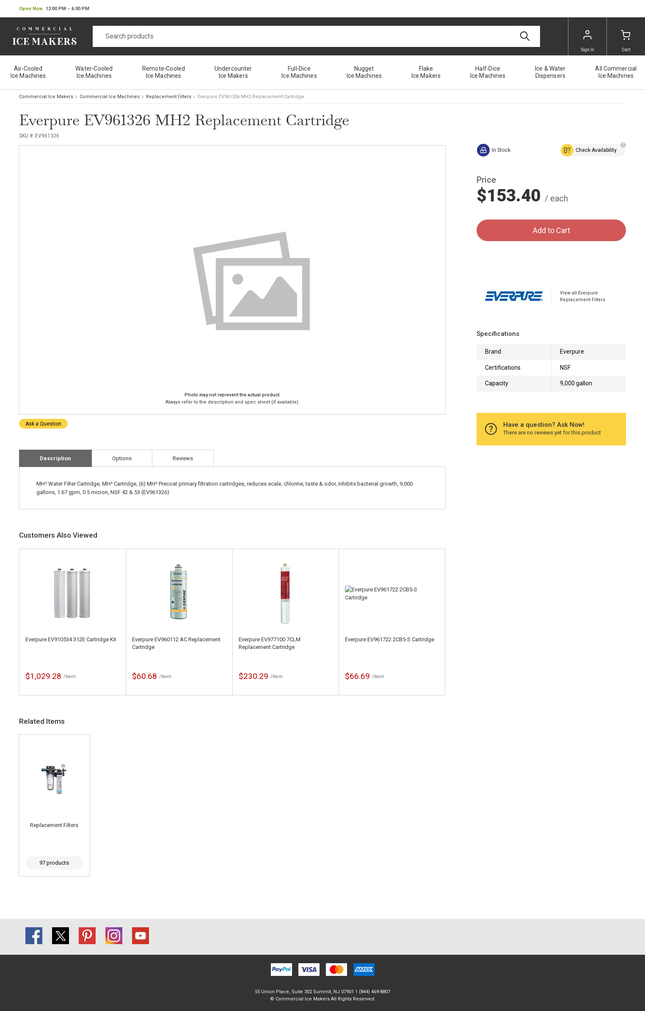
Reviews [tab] (183, 458)
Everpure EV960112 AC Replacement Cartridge (176, 643)
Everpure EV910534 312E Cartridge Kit (70, 639)
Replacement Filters (168, 96)
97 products (54, 863)
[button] (54, 8)
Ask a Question (43, 424)
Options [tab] (122, 458)
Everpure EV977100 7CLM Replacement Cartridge (269, 643)
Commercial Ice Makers (46, 96)
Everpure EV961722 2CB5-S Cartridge (389, 639)
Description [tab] (55, 458)
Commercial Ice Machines (110, 96)
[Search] (316, 36)
